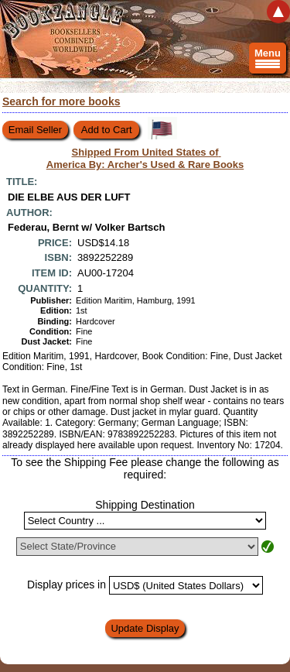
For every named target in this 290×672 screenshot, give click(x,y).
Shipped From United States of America (145, 158)
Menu (267, 60)
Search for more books (61, 101)
